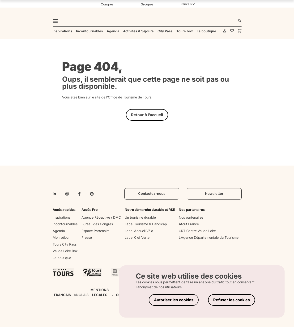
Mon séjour (61, 237)
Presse (86, 237)
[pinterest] (92, 194)
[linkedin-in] (54, 194)
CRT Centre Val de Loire (197, 231)
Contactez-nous (151, 193)
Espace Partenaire (95, 231)
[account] (224, 31)
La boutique (62, 258)
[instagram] (67, 194)
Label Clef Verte (137, 237)
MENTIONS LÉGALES (99, 292)
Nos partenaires (191, 217)
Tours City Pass (65, 244)
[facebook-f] (79, 194)
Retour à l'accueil (147, 114)
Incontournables (65, 224)
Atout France (189, 224)
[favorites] (232, 31)
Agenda (59, 231)
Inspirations (61, 217)
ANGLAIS (81, 295)
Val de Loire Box (65, 251)
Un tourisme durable (140, 217)
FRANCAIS (62, 295)
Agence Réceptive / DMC (101, 217)
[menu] (55, 21)
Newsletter (214, 193)
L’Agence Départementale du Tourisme (209, 237)
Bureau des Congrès (97, 224)
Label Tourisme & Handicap (146, 224)
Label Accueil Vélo (139, 231)
